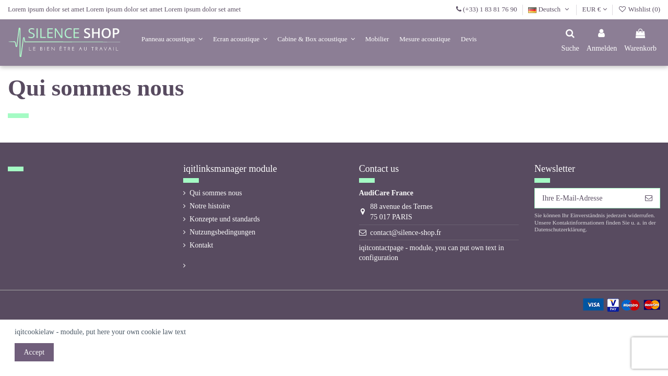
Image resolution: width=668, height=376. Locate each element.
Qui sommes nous (215, 193)
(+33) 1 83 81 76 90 (490, 9)
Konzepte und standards (224, 219)
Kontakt (201, 245)
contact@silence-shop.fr (405, 233)
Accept (34, 352)
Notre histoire (209, 206)
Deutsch (549, 9)
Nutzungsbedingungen (222, 232)
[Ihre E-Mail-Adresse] (586, 198)
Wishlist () (639, 9)
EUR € (594, 9)
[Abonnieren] (649, 198)
